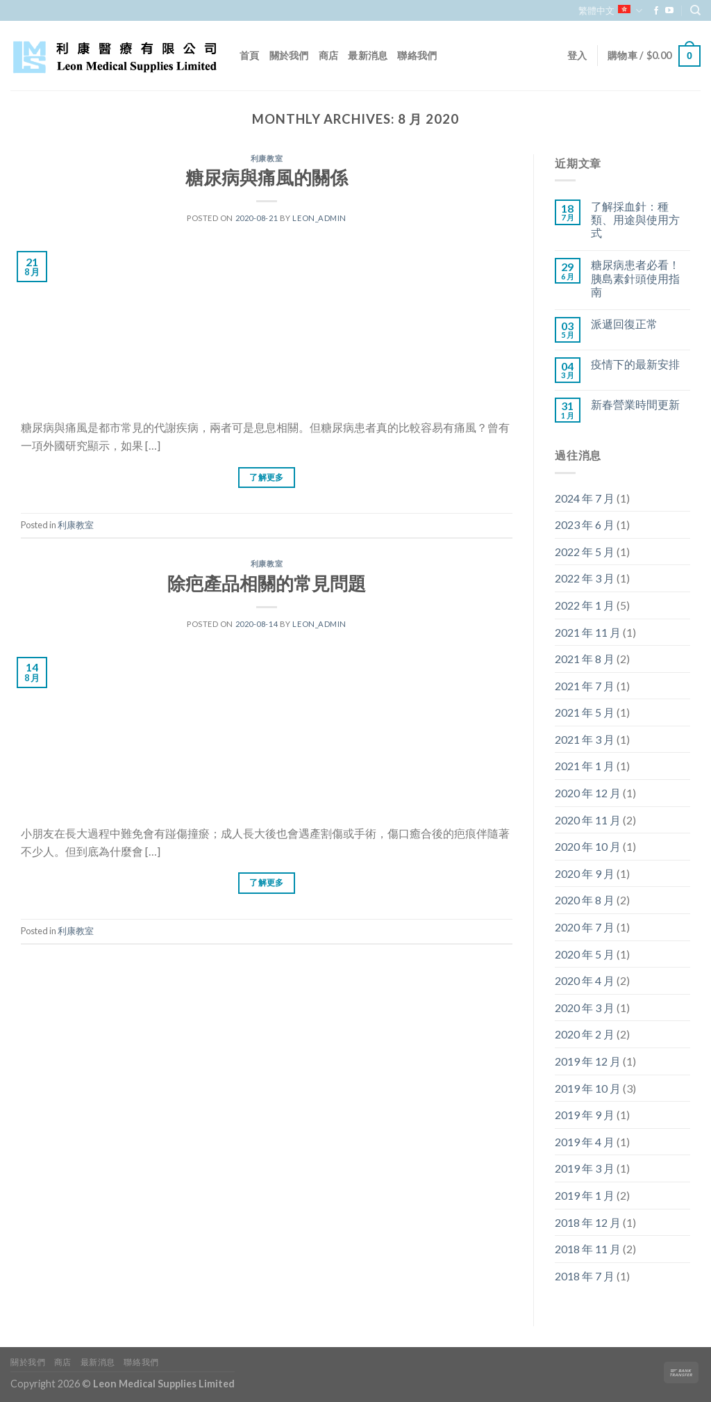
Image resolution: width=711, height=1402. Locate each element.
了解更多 (266, 477)
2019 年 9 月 (584, 1114)
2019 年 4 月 (584, 1141)
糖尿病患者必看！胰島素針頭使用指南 (635, 277)
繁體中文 (610, 10)
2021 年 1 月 (584, 765)
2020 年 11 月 (588, 819)
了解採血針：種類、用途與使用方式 (635, 219)
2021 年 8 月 (584, 658)
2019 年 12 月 (588, 1061)
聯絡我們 (417, 55)
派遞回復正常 (624, 323)
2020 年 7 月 (584, 927)
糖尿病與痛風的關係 (266, 177)
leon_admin (319, 217)
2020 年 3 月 (584, 1007)
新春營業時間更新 (635, 404)
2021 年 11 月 (588, 632)
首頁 (250, 55)
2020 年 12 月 (588, 792)
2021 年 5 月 (584, 712)
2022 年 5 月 (584, 551)
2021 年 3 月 (584, 739)
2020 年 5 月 (584, 954)
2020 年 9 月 (584, 873)
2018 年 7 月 (584, 1275)
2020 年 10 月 (588, 846)
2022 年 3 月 (584, 578)
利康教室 (267, 158)
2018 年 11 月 (588, 1248)
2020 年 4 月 (584, 980)
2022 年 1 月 (584, 605)
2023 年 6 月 (584, 524)
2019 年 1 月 (584, 1195)
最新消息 (367, 55)
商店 (329, 55)
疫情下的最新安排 (635, 363)
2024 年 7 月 (584, 498)
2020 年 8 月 (584, 899)
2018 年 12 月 (588, 1222)
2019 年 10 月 (588, 1088)
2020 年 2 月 (584, 1034)
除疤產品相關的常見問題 (266, 583)
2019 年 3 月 (584, 1168)
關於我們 (289, 55)
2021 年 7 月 (584, 685)
